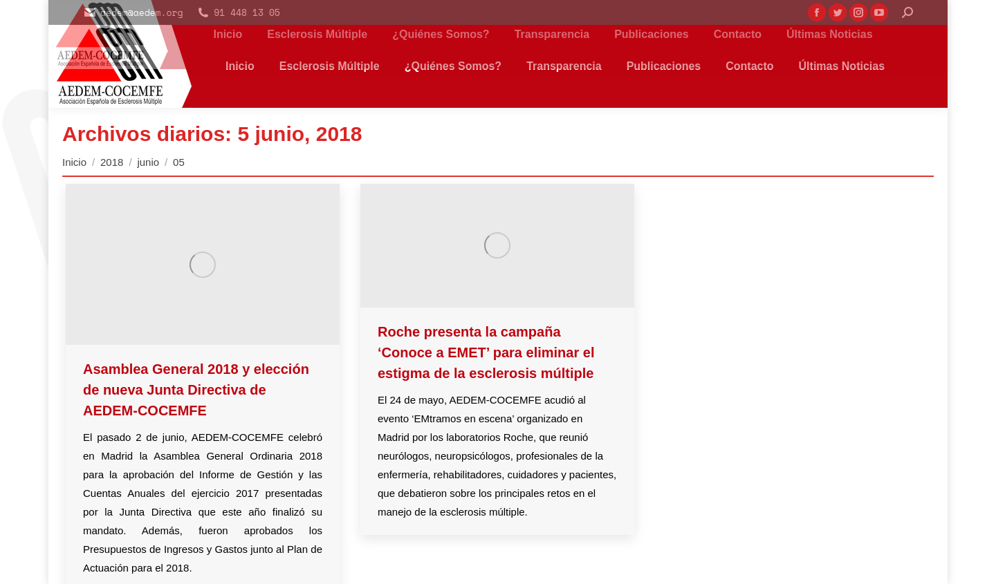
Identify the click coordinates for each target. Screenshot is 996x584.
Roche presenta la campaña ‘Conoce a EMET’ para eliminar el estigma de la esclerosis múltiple (486, 352)
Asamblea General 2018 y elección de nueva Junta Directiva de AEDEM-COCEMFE (196, 389)
